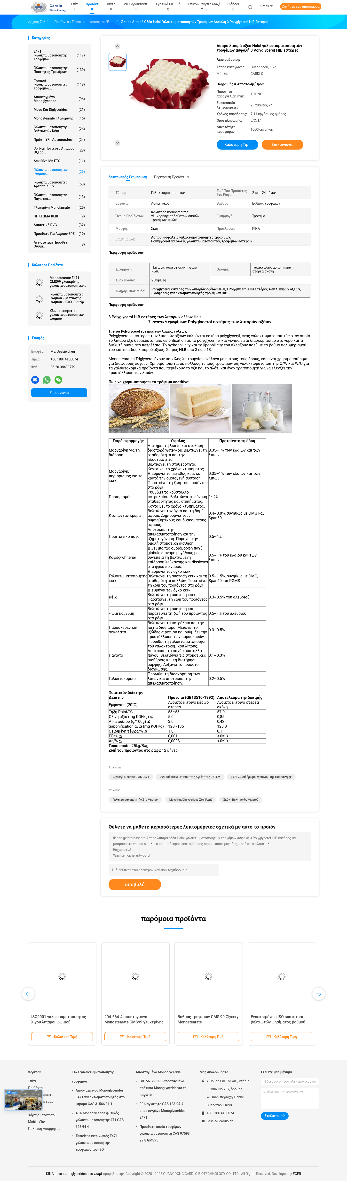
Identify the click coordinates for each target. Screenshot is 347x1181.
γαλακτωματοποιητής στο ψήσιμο (135, 799)
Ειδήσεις (35, 1108)
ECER (297, 1174)
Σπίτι (32, 1081)
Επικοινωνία (59, 393)
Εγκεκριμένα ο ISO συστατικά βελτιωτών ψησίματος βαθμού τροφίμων (278, 1022)
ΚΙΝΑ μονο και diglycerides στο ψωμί (74, 1174)
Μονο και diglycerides (59, 109)
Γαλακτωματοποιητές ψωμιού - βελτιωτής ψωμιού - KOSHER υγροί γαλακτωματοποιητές (68, 298)
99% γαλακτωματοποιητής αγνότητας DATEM (190, 777)
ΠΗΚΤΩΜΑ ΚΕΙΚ (59, 216)
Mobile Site (36, 1122)
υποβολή (135, 884)
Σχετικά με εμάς (40, 1101)
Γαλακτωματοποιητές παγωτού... (59, 197)
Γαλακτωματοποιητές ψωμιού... (59, 172)
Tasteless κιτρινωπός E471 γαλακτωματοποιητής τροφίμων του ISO (97, 1142)
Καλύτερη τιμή (237, 144)
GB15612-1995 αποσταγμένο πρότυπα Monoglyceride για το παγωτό (163, 1088)
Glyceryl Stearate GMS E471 (131, 777)
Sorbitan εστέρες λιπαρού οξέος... (59, 150)
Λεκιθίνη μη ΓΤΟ (59, 161)
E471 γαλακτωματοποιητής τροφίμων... (59, 55)
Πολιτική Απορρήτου (44, 1129)
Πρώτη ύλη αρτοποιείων (59, 139)
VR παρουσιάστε (40, 1095)
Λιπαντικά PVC (59, 225)
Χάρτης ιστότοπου (42, 1115)
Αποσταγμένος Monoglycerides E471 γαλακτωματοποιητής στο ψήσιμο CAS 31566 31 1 (100, 1097)
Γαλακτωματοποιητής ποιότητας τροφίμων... (59, 70)
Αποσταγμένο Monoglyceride (59, 99)
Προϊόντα (35, 1088)
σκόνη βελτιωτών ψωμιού (240, 799)
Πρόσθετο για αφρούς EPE (59, 233)
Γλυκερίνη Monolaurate (59, 207)
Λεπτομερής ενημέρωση (128, 177)
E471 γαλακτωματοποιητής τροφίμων (93, 1076)
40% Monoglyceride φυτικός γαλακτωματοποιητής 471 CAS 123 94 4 (100, 1120)
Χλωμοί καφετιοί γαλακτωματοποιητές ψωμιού (67, 314)
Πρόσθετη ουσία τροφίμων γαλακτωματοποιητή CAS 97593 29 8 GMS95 (165, 1133)
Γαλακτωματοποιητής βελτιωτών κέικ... (59, 129)
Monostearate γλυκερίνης (59, 118)
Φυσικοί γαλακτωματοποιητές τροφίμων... (59, 84)
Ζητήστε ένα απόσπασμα (301, 6)
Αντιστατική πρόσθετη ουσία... (59, 244)
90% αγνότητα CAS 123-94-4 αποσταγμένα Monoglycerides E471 (162, 1110)
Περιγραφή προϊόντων (171, 177)
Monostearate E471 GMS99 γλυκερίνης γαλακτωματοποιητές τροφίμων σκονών (67, 281)
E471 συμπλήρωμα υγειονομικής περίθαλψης (261, 777)
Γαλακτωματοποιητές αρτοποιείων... (59, 184)
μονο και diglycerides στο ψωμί (190, 799)
